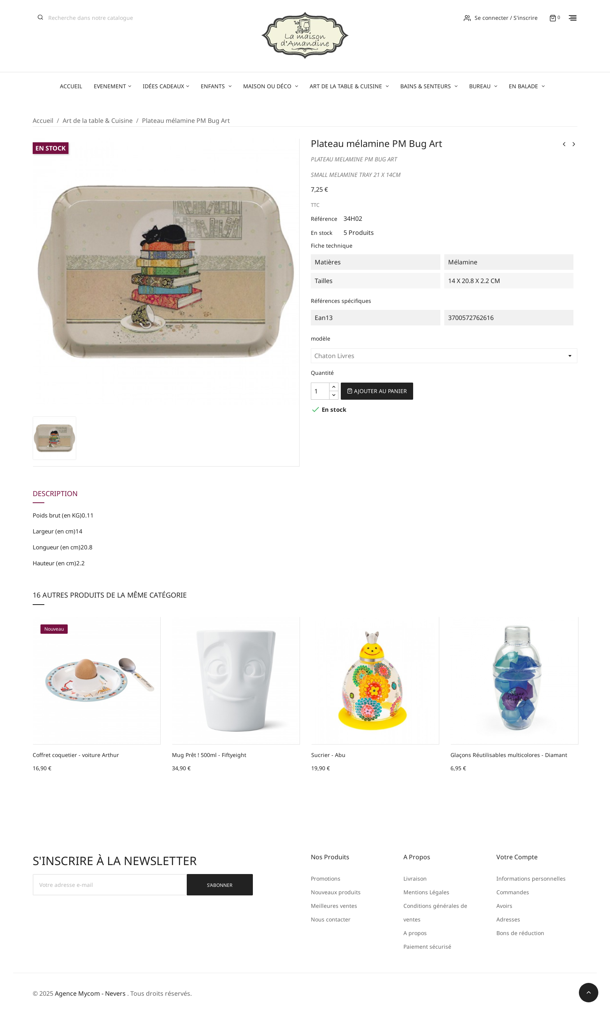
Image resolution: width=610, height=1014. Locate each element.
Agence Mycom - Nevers (90, 993)
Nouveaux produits (336, 892)
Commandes (512, 892)
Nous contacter (331, 919)
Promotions (325, 878)
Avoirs (504, 905)
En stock (321, 232)
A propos (415, 933)
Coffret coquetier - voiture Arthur (76, 755)
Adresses (508, 919)
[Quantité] (320, 391)
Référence (324, 218)
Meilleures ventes (334, 905)
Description (55, 494)
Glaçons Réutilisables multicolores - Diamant (508, 755)
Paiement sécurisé (427, 946)
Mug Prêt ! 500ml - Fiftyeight (209, 755)
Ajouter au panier (377, 391)
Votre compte (517, 857)
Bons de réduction (520, 933)
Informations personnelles (531, 878)
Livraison (415, 878)
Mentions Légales (426, 892)
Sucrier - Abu (328, 755)
